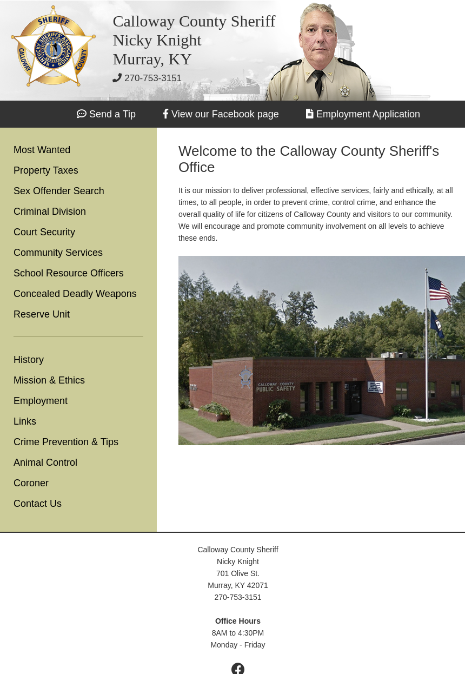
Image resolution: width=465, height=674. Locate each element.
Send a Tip (112, 114)
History (29, 359)
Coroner (31, 483)
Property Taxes (46, 170)
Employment (41, 400)
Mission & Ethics (49, 380)
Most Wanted (42, 149)
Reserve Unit (42, 314)
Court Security (44, 232)
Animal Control (45, 462)
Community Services (58, 252)
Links (25, 421)
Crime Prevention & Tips (66, 442)
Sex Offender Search (59, 191)
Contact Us (38, 503)
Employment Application (368, 114)
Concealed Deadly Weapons (75, 293)
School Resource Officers (69, 273)
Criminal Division (50, 211)
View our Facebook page (225, 114)
